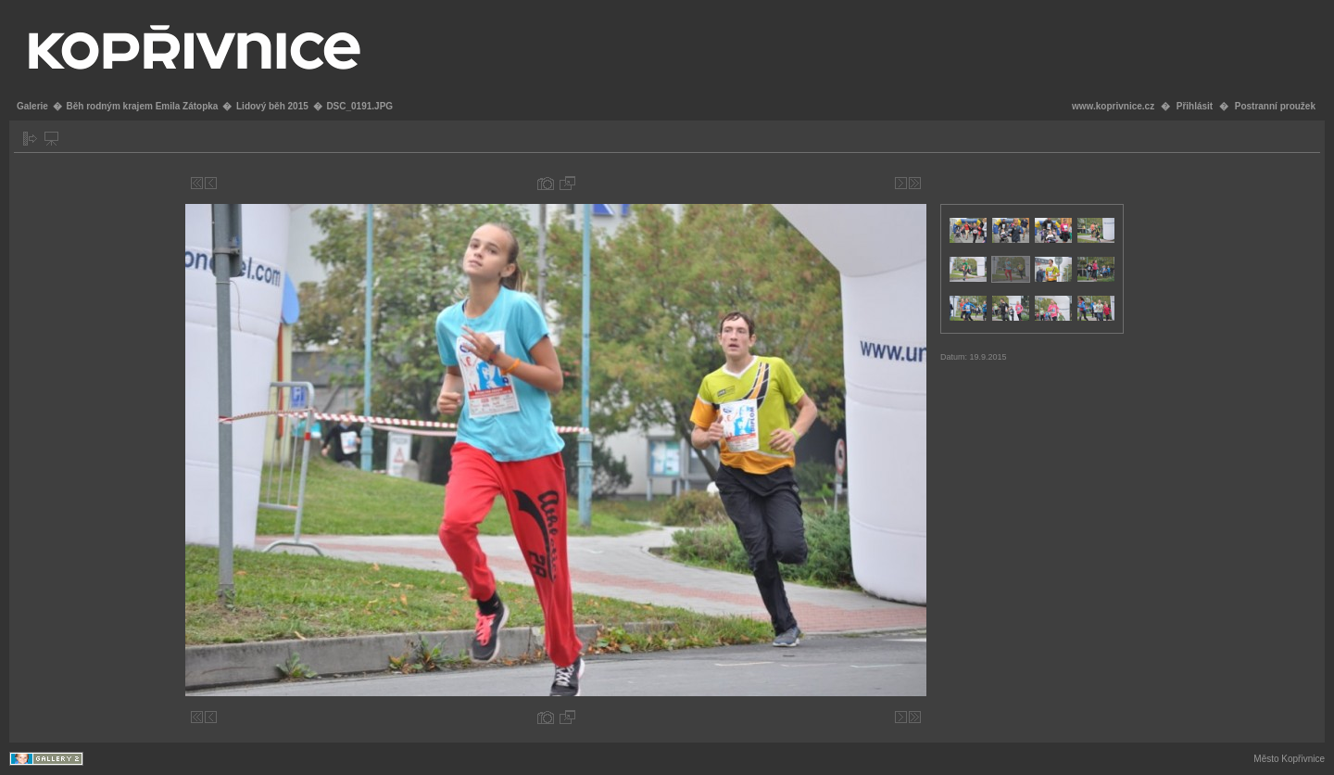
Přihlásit (1195, 106)
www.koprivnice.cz (1113, 106)
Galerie (32, 106)
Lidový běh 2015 (272, 106)
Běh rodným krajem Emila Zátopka (142, 106)
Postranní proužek (1275, 106)
